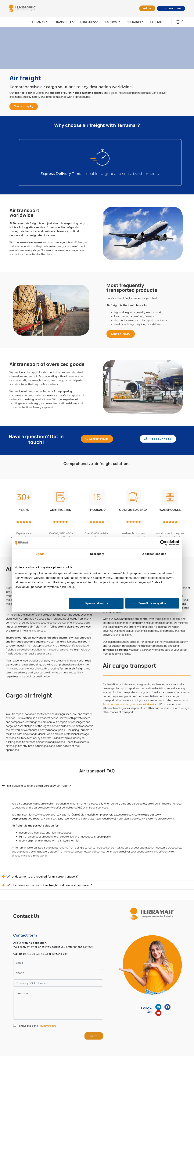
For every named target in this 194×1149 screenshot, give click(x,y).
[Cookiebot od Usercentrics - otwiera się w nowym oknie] (162, 543)
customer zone (171, 8)
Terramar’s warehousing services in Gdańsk (128, 704)
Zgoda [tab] (40, 553)
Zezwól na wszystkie (152, 603)
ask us (146, 8)
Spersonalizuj (96, 603)
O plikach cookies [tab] (154, 553)
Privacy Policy (47, 1025)
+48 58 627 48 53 (37, 954)
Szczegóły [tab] (97, 553)
